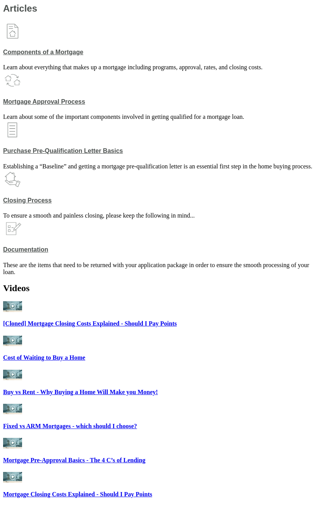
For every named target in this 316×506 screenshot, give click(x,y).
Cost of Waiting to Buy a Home (44, 357)
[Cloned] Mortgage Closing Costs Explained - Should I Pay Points (90, 323)
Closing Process (27, 200)
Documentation (25, 249)
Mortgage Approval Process (44, 101)
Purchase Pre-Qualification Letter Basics (63, 151)
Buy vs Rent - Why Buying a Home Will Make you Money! (80, 392)
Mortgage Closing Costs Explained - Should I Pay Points (77, 494)
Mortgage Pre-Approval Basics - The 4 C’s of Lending (74, 460)
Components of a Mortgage (43, 52)
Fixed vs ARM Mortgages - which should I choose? (70, 426)
